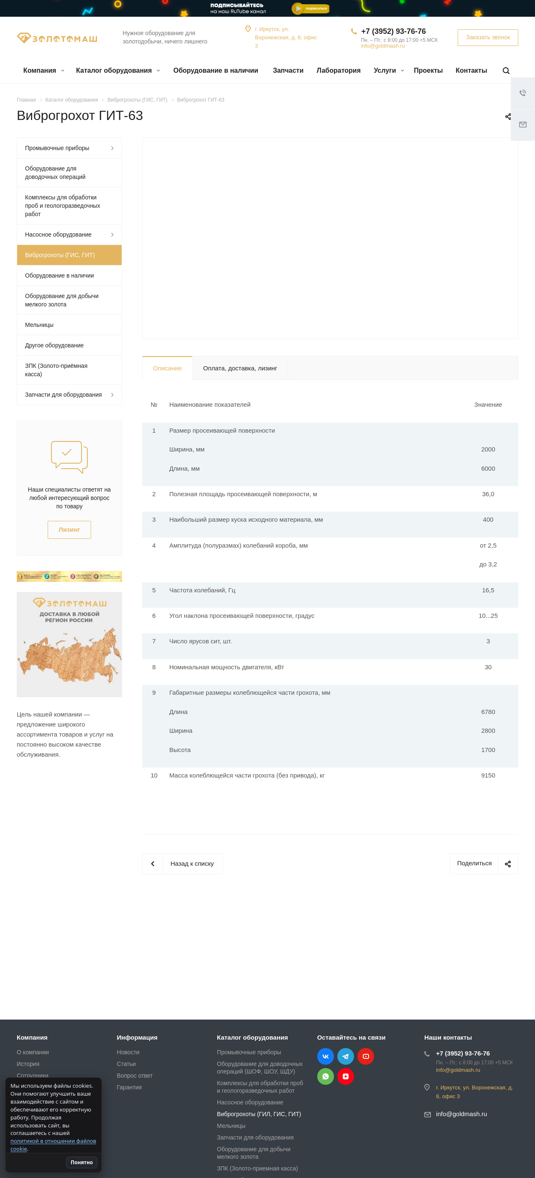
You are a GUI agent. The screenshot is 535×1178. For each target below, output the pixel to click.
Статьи (126, 1064)
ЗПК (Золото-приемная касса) (257, 1168)
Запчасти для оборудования (63, 394)
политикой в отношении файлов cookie (57, 1145)
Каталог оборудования (118, 70)
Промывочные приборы (57, 148)
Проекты (428, 70)
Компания (43, 70)
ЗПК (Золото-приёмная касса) (56, 369)
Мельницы (39, 324)
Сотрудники (32, 1075)
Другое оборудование (54, 345)
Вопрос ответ (135, 1075)
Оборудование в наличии (215, 70)
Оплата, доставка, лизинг (240, 368)
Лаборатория (339, 70)
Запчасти (288, 70)
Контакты (471, 70)
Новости (128, 1052)
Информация (137, 1037)
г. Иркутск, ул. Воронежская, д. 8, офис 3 (286, 37)
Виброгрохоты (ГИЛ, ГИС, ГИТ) (259, 1114)
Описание (167, 368)
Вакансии (30, 1099)
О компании (33, 1052)
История (28, 1064)
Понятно (118, 1162)
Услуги (389, 70)
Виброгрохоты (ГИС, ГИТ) (60, 255)
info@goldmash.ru (383, 46)
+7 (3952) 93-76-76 (393, 31)
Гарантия (129, 1087)
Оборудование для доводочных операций (55, 172)
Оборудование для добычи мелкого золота (62, 300)
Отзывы (27, 1087)
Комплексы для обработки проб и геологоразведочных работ (62, 205)
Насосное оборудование (58, 234)
